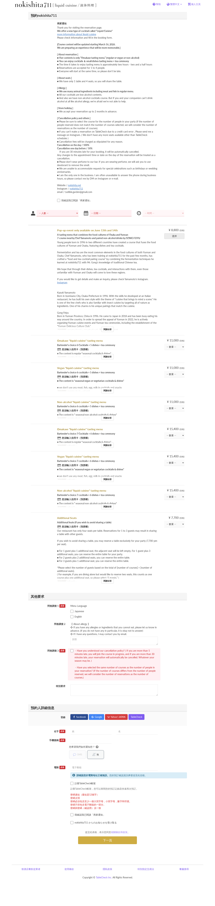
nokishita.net (74, 185)
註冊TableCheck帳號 (83, 783)
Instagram (62, 282)
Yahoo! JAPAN (116, 716)
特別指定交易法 (146, 869)
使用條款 (69, 869)
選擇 (175, 236)
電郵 (59, 767)
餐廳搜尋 (184, 869)
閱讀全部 (107, 329)
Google (96, 716)
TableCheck (136, 716)
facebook (79, 716)
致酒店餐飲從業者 (31, 869)
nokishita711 (76, 188)
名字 (59, 731)
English (76, 616)
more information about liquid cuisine (76, 34)
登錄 (63, 717)
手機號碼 (57, 740)
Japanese (77, 611)
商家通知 (62, 23)
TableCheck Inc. (104, 877)
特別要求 (60, 686)
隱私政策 (107, 869)
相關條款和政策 (119, 832)
